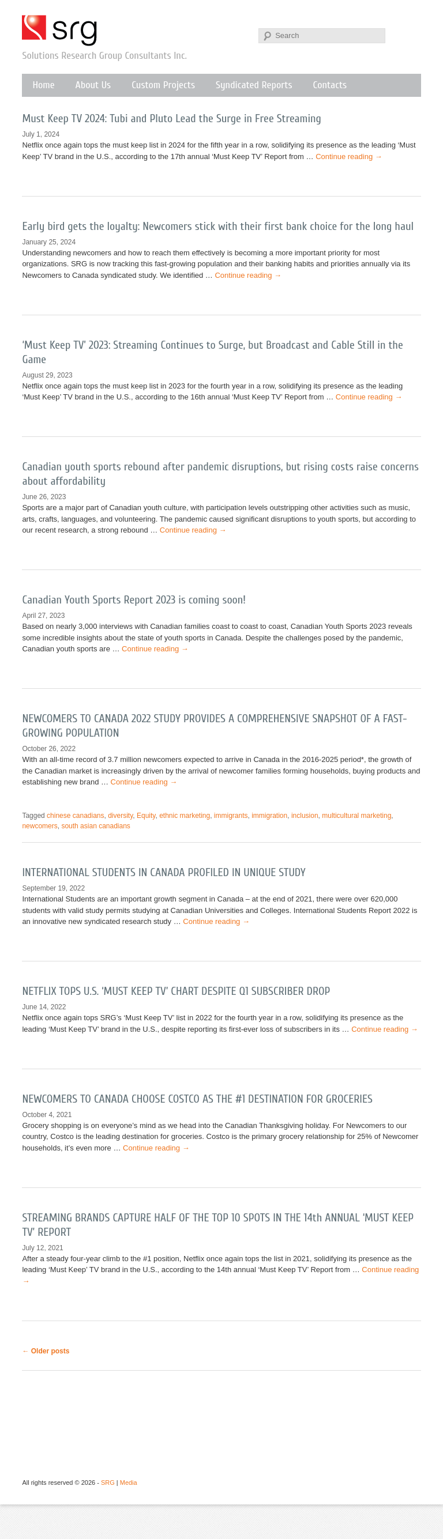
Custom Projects (163, 85)
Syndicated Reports (254, 85)
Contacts (330, 85)
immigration (269, 816)
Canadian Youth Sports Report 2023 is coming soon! (134, 599)
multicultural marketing (356, 816)
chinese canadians (75, 816)
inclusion (304, 816)
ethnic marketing (184, 816)
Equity (146, 816)
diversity (120, 816)
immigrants (231, 816)
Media (128, 1482)
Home (43, 85)
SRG (60, 30)
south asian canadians (95, 826)
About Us (93, 85)
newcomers (39, 826)
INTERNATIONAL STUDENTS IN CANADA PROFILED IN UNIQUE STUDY (163, 872)
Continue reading (349, 156)
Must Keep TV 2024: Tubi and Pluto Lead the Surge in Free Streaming (171, 118)
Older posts (45, 1351)
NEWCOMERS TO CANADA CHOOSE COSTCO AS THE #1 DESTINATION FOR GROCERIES (197, 1099)
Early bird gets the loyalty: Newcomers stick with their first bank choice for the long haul (218, 226)
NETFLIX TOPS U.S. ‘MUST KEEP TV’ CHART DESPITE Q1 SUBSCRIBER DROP (176, 991)
